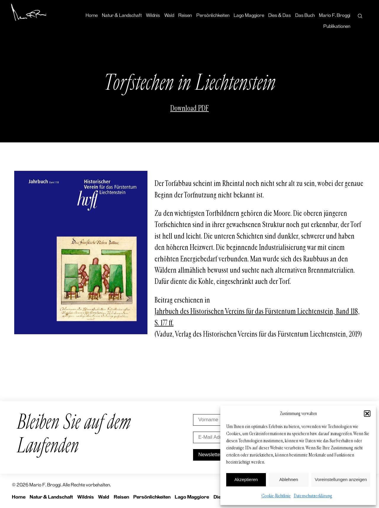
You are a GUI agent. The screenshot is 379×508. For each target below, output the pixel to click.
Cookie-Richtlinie (276, 496)
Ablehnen (288, 479)
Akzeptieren (246, 479)
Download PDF (189, 108)
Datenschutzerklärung (313, 496)
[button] (367, 414)
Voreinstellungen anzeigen (341, 479)
